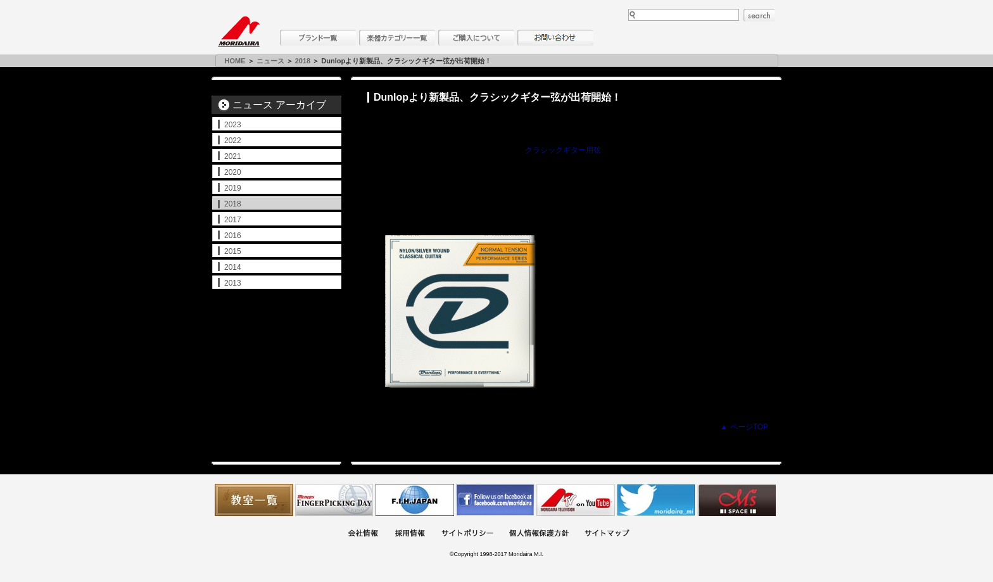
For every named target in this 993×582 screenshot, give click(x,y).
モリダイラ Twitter (656, 500)
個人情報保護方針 (539, 534)
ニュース (270, 61)
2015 (232, 251)
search (759, 15)
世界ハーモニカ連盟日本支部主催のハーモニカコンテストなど (415, 500)
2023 (232, 124)
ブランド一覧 (318, 38)
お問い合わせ (555, 38)
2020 (232, 172)
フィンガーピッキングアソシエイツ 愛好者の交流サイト (334, 500)
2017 (232, 219)
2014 (232, 267)
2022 (232, 140)
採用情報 (410, 534)
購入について (476, 38)
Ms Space (736, 500)
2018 (302, 61)
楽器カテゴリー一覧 (397, 38)
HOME (235, 61)
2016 (232, 235)
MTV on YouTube (575, 500)
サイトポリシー (467, 534)
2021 (232, 156)
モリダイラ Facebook (495, 500)
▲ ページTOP (744, 426)
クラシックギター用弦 (563, 150)
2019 (232, 188)
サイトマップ (606, 534)
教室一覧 (254, 500)
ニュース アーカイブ (279, 104)
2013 (232, 283)
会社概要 (363, 534)
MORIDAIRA (239, 31)
